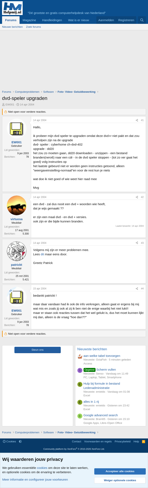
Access (88, 363)
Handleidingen (52, 20)
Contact (76, 441)
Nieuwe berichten (12, 26)
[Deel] (137, 120)
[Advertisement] (75, 61)
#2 (142, 197)
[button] (20, 441)
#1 (142, 120)
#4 (142, 288)
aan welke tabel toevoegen (102, 355)
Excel (87, 395)
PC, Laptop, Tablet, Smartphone (103, 377)
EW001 (10, 104)
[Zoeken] (142, 20)
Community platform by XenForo (74, 449)
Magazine (29, 20)
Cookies (9, 441)
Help (136, 441)
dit (42, 254)
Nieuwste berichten (92, 349)
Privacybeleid (123, 441)
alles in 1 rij (91, 401)
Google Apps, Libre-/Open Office (103, 422)
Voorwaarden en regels (98, 441)
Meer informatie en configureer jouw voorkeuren (35, 479)
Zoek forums (33, 26)
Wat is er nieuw (78, 20)
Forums (10, 20)
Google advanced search (101, 415)
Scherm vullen (100, 369)
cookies (42, 467)
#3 (142, 243)
